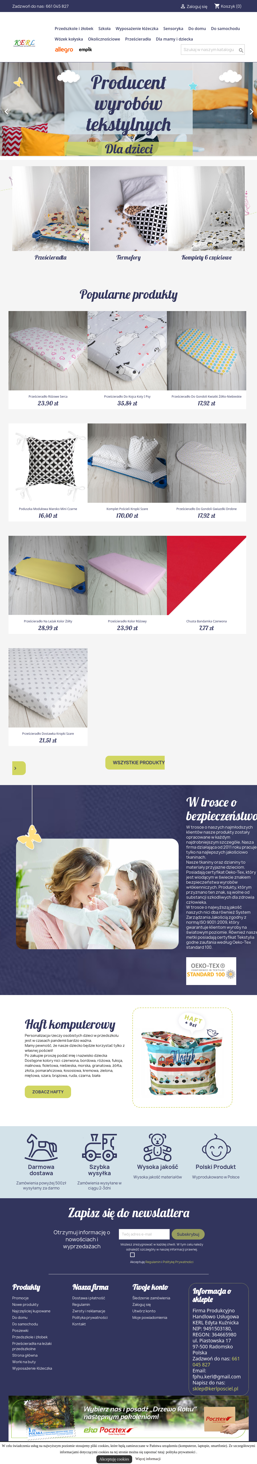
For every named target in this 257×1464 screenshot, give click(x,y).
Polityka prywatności (90, 1317)
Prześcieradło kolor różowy (127, 621)
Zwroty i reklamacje (88, 1311)
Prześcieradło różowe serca (48, 396)
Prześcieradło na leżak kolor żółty (48, 621)
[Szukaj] (213, 49)
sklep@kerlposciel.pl (215, 1388)
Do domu (197, 28)
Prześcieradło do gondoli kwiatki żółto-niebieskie (206, 396)
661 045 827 (57, 6)
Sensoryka (173, 28)
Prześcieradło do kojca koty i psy (127, 396)
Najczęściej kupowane (31, 1311)
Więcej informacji (148, 1459)
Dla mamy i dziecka (174, 39)
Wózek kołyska (69, 39)
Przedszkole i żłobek (74, 28)
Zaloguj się (141, 1304)
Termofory (128, 257)
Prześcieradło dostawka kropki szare (48, 733)
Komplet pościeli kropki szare (127, 509)
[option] (128, 109)
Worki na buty (24, 1361)
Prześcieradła (138, 39)
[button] (19, 109)
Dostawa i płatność (88, 1298)
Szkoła (104, 28)
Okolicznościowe (104, 39)
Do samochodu (225, 28)
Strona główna (25, 1355)
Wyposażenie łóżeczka (137, 28)
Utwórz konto (144, 1311)
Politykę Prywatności (178, 1262)
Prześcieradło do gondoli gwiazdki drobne (206, 509)
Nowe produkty (25, 1304)
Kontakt (79, 1324)
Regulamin (153, 1262)
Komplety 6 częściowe (206, 257)
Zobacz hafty (48, 1092)
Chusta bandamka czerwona (206, 621)
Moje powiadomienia (149, 1317)
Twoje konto (150, 1287)
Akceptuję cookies (114, 1459)
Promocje (20, 1298)
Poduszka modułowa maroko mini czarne (48, 509)
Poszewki (20, 1330)
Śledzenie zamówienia (151, 1298)
